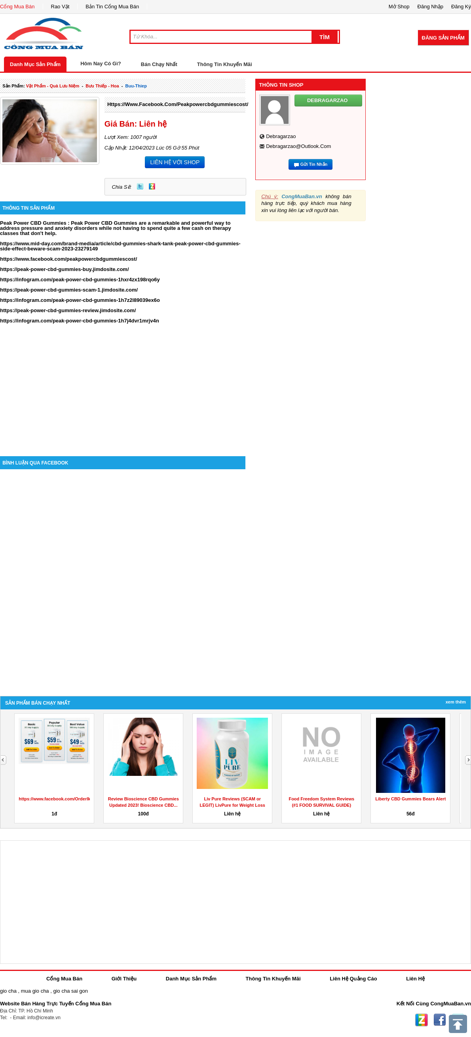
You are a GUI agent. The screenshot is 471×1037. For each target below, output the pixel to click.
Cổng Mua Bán (17, 6)
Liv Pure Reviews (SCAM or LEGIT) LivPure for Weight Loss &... (232, 805)
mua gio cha (35, 991)
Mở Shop (399, 6)
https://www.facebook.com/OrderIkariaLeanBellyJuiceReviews (83, 798)
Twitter (140, 186)
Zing (152, 186)
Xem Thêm (456, 702)
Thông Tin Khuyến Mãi (224, 64)
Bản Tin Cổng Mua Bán (112, 6)
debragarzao (281, 136)
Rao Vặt (60, 6)
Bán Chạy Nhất (159, 64)
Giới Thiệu (124, 979)
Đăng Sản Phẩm (443, 38)
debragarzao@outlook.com (298, 146)
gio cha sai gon (70, 991)
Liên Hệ (415, 979)
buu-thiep (136, 85)
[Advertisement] (122, 389)
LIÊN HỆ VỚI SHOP (174, 162)
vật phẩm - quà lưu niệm (52, 85)
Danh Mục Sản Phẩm (35, 64)
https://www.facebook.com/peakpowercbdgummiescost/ (177, 104)
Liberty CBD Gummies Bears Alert (410, 798)
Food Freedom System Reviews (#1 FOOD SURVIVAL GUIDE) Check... (321, 805)
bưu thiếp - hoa (102, 85)
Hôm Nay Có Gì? (100, 63)
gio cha (8, 991)
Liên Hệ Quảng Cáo (353, 979)
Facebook (439, 1020)
